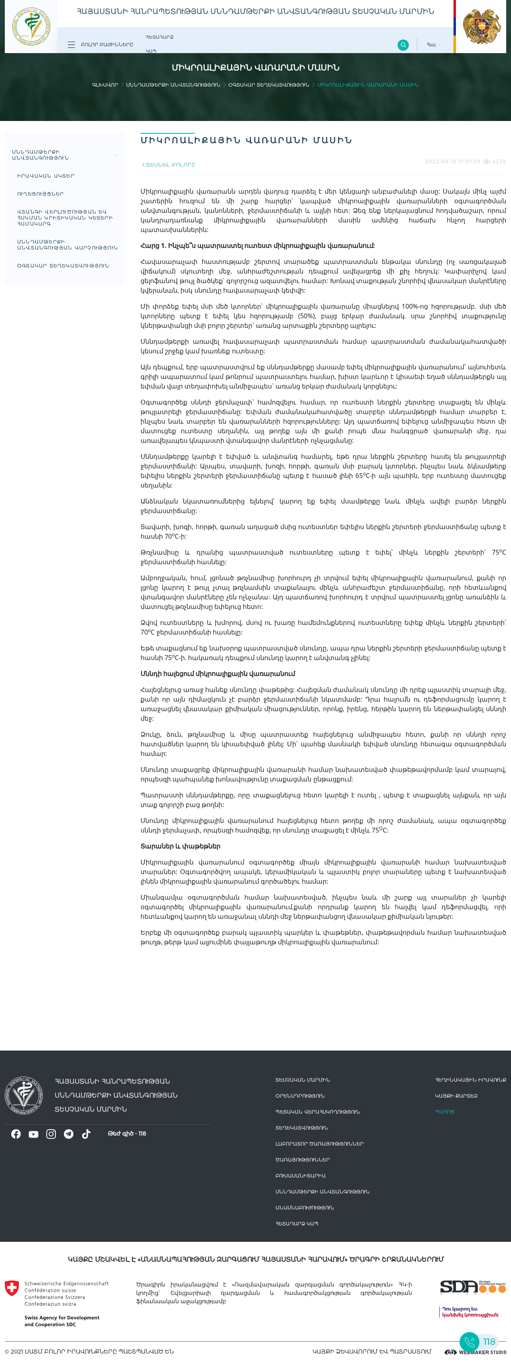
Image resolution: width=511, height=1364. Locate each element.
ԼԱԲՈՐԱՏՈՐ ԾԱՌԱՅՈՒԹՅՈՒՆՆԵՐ (319, 1144)
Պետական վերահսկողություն (317, 1112)
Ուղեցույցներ (40, 194)
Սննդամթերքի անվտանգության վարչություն (67, 245)
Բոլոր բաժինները (100, 45)
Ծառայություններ (302, 1160)
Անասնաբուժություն (304, 1208)
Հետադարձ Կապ (159, 44)
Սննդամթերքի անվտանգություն (173, 85)
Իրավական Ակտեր (46, 176)
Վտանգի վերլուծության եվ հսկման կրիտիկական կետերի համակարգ (65, 218)
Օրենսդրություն (300, 1096)
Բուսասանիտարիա (300, 1176)
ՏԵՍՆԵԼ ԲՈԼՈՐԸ (168, 165)
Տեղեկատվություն (301, 1128)
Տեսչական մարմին (302, 1080)
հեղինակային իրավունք (470, 1080)
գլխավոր (105, 85)
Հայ (434, 45)
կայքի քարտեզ (456, 1096)
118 (142, 1133)
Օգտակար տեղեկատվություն (268, 85)
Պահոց (444, 1112)
